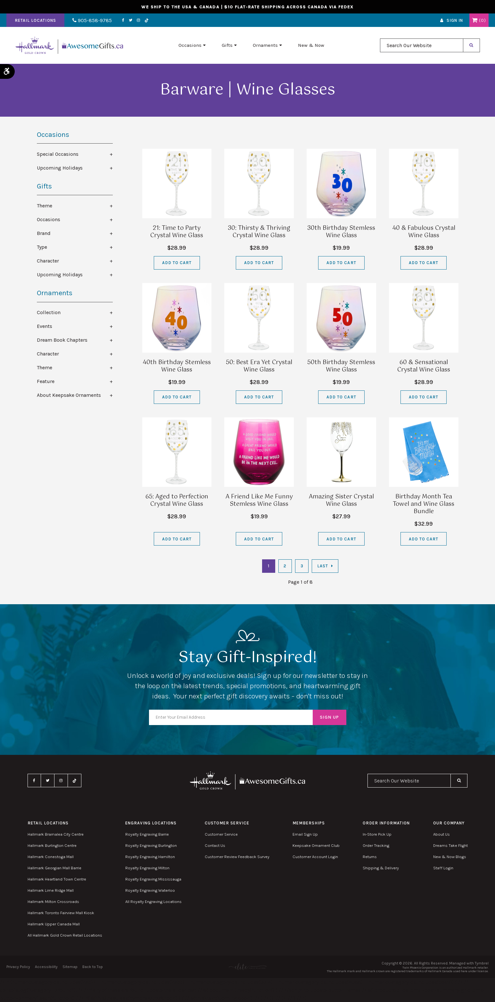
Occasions (190, 45)
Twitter (131, 20)
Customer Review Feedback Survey (237, 856)
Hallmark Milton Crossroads (53, 901)
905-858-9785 (92, 20)
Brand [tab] (44, 233)
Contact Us (215, 845)
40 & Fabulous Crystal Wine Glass (423, 231)
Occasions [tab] (48, 219)
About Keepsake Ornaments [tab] (69, 395)
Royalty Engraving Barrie (147, 834)
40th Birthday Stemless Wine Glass (177, 366)
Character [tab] (48, 261)
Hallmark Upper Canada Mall (54, 924)
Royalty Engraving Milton (147, 867)
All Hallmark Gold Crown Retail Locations (65, 935)
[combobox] (421, 45)
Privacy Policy (18, 966)
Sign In (455, 20)
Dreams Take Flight (450, 845)
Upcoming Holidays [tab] (60, 168)
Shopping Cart (474, 20)
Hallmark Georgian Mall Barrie (54, 867)
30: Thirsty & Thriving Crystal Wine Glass (259, 231)
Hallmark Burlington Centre (52, 845)
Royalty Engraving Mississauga (153, 879)
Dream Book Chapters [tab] (62, 340)
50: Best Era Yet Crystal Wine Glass (259, 366)
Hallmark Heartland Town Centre (57, 879)
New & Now (311, 45)
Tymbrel (482, 963)
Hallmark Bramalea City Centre (56, 834)
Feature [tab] (45, 381)
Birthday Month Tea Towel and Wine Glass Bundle (423, 504)
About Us (441, 834)
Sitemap (70, 966)
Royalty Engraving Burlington (151, 845)
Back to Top (92, 966)
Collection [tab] (49, 312)
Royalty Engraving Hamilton (150, 856)
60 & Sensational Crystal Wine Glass (423, 366)
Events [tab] (44, 326)
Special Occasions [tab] (57, 154)
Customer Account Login (315, 856)
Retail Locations (35, 20)
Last (322, 566)
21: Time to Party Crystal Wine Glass (176, 231)
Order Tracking (376, 845)
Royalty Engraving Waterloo (150, 890)
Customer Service (221, 834)
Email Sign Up (305, 834)
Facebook (123, 20)
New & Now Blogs (449, 856)
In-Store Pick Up (377, 834)
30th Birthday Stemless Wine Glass (341, 231)
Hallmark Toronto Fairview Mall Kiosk (61, 912)
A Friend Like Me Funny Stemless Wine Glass (259, 500)
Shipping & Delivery (381, 867)
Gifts (227, 45)
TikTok (146, 20)
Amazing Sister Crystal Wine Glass (341, 500)
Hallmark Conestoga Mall (51, 856)
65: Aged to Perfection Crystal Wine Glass (176, 500)
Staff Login (443, 867)
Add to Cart (177, 262)
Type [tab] (42, 247)
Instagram (138, 20)
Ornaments (265, 45)
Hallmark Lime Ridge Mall (51, 890)
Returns (370, 856)
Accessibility (46, 966)
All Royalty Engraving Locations (153, 901)
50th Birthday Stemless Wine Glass (341, 366)
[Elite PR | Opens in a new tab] (248, 966)
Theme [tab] (44, 206)
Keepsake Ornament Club (316, 845)
